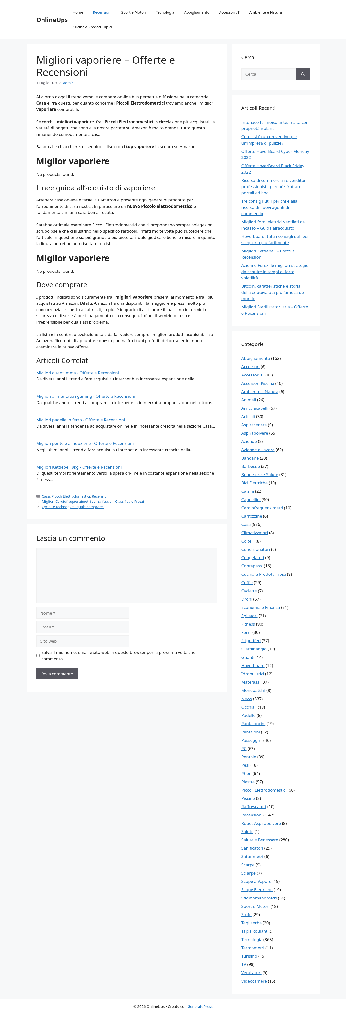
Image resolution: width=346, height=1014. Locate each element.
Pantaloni (250, 732)
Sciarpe (248, 873)
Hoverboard (253, 665)
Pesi (245, 765)
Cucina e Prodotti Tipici (92, 26)
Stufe (246, 914)
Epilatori (249, 615)
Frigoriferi (251, 640)
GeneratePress (200, 1006)
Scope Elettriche (257, 889)
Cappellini (251, 499)
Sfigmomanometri (259, 898)
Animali (248, 400)
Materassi (251, 682)
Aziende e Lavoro (258, 449)
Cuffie (247, 582)
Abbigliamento (197, 12)
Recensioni (102, 12)
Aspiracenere (254, 425)
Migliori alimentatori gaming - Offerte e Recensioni (85, 396)
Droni (246, 599)
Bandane (250, 458)
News (246, 698)
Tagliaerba (251, 923)
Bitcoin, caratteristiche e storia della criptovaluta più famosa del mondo (273, 292)
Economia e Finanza (260, 607)
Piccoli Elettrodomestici (71, 496)
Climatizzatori (254, 532)
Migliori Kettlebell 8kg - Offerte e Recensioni (79, 467)
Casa (46, 496)
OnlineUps (52, 19)
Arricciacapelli (254, 408)
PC (244, 748)
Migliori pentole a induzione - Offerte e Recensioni (85, 443)
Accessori (250, 366)
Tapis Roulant (254, 931)
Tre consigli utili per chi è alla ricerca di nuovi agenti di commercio (269, 207)
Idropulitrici (252, 674)
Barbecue (250, 466)
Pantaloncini (253, 723)
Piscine (248, 798)
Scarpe (248, 865)
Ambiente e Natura (265, 12)
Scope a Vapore (256, 881)
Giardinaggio (254, 649)
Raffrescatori (253, 806)
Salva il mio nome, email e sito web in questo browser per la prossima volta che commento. (119, 655)
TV (243, 964)
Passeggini (251, 740)
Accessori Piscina (257, 383)
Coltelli (248, 541)
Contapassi (252, 566)
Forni (246, 632)
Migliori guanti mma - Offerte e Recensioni (77, 373)
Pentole (248, 757)
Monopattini (253, 690)
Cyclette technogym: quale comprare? (73, 506)
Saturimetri (252, 856)
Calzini (247, 491)
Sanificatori (252, 848)
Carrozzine (251, 516)
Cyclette (249, 591)
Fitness (248, 624)
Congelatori (252, 557)
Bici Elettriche (254, 483)
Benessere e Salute (259, 474)
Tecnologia (165, 12)
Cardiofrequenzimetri (262, 508)
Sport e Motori (133, 12)
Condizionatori (255, 549)
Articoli (248, 416)
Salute (247, 831)
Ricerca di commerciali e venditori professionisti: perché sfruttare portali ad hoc (274, 187)
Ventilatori (251, 972)
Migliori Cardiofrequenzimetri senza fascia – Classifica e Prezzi (93, 501)
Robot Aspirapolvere (261, 823)
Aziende (249, 441)
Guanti (247, 657)
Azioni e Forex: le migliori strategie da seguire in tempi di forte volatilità (275, 271)
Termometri (252, 948)
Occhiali (249, 707)
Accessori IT (229, 12)
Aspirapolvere (254, 433)
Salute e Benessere (259, 840)
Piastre (248, 781)
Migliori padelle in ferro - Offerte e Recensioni (80, 420)
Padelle (248, 715)
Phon (246, 773)
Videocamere (254, 981)
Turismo (249, 956)
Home (78, 12)
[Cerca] (303, 74)
